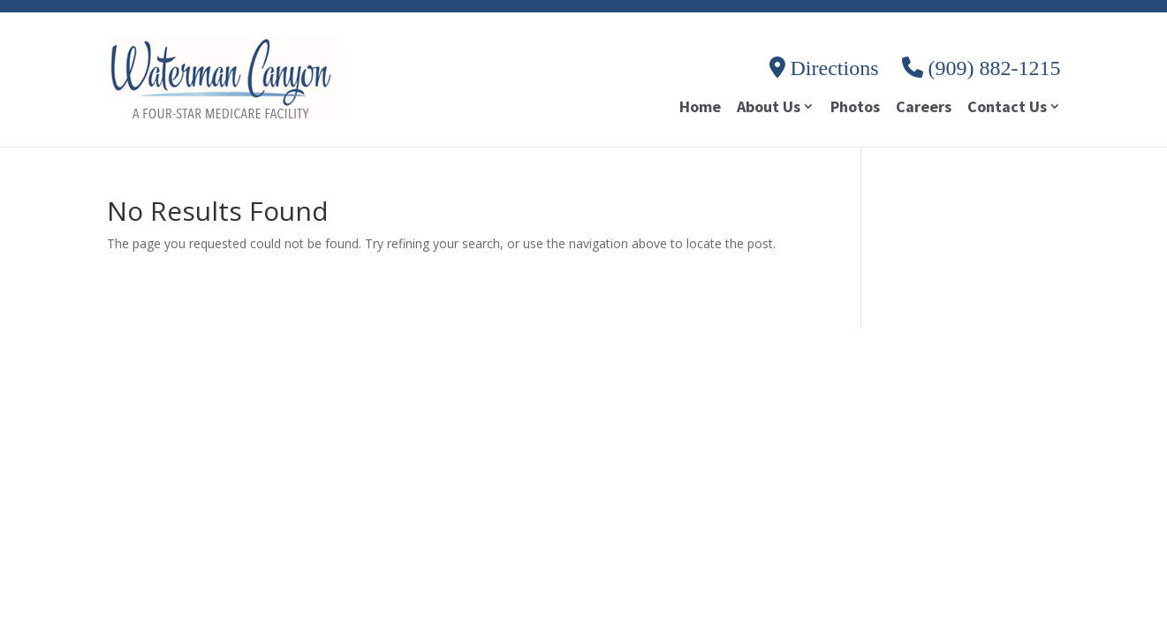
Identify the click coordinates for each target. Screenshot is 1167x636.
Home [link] (700, 109)
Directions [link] (824, 68)
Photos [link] (855, 109)
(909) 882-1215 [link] (981, 68)
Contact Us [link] (1007, 108)
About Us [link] (768, 108)
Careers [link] (923, 109)
